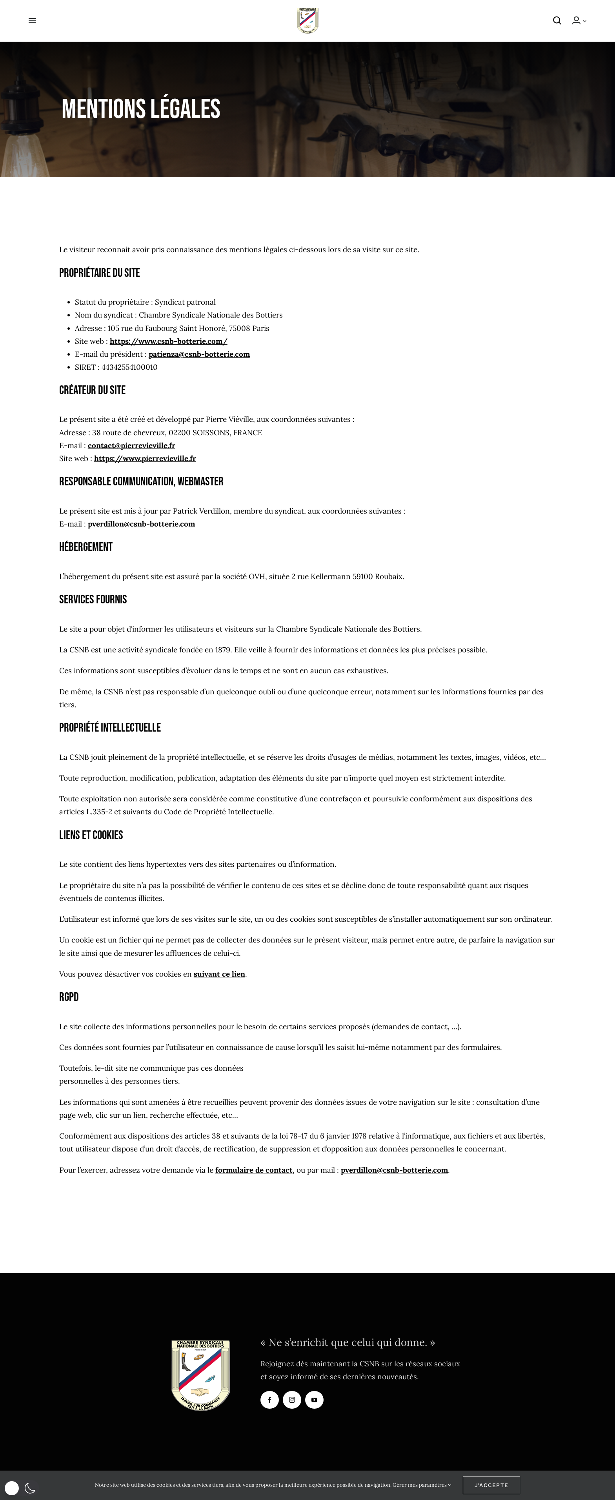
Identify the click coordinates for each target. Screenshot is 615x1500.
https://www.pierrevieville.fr (145, 458)
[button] (561, 20)
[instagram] (292, 1400)
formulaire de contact (254, 1170)
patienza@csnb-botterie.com (199, 354)
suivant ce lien (219, 974)
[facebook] (269, 1400)
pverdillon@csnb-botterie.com (141, 523)
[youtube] (314, 1400)
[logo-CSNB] (307, 11)
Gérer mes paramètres (422, 1485)
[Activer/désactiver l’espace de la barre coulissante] (28, 20)
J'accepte (491, 1485)
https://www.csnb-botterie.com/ (168, 341)
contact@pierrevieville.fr (131, 445)
